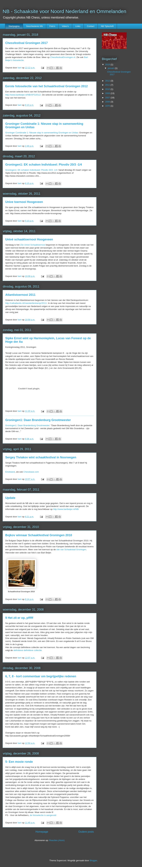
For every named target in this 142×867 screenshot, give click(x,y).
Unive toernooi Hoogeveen (24, 202)
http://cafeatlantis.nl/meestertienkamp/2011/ (26, 303)
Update (10, 498)
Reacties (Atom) (57, 840)
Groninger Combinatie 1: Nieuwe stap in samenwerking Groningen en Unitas (41, 132)
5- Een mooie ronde (19, 761)
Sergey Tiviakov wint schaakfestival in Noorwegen (40, 457)
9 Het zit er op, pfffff (19, 617)
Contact (90, 26)
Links (77, 26)
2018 (108, 64)
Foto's (52, 26)
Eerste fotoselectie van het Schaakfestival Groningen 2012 (46, 86)
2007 (108, 97)
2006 (108, 101)
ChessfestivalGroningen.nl (62, 57)
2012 (108, 80)
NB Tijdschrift (107, 26)
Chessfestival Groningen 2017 (26, 43)
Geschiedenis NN (34, 26)
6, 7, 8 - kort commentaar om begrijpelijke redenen (40, 676)
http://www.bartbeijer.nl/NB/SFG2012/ (23, 95)
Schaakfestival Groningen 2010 (21, 592)
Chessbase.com (31, 472)
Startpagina (14, 26)
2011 (108, 85)
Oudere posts (86, 831)
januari (111, 68)
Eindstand (10, 472)
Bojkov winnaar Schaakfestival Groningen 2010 (38, 535)
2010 (108, 89)
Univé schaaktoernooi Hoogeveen (29, 239)
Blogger (93, 860)
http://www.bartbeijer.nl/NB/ (66, 509)
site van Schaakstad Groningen (71, 549)
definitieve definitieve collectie (27, 650)
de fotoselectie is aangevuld (43, 815)
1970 (108, 106)
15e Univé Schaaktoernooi (32, 245)
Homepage (42, 831)
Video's (65, 26)
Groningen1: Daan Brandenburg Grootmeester (38, 420)
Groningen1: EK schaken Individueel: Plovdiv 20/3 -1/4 (43, 164)
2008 (108, 93)
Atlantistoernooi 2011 (20, 294)
